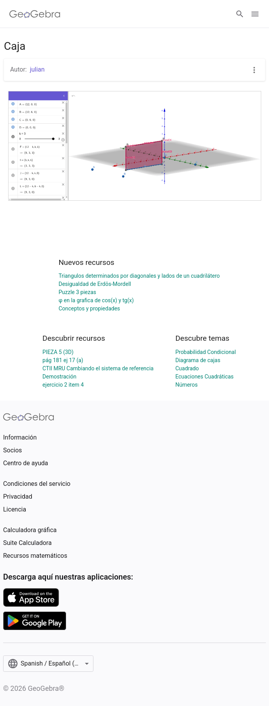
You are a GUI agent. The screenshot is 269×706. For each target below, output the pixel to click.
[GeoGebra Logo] (34, 14)
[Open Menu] (255, 14)
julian (37, 69)
